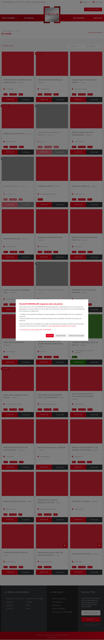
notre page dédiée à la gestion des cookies (62, 326)
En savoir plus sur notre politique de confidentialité (35, 329)
